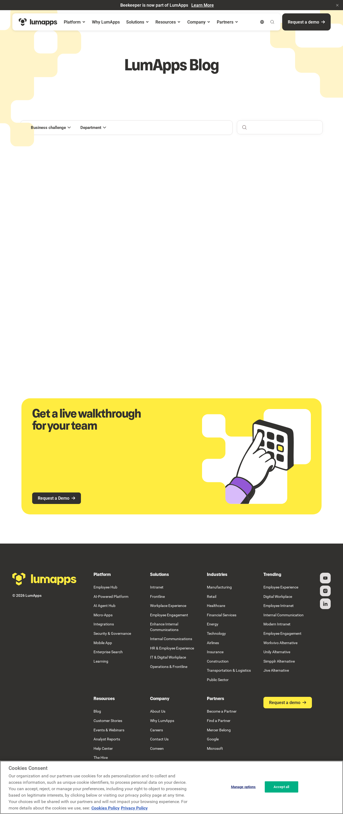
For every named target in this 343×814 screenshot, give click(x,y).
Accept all (281, 787)
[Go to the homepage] (44, 579)
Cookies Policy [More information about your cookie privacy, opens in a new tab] (105, 808)
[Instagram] (325, 591)
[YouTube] (325, 578)
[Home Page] (38, 22)
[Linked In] (325, 603)
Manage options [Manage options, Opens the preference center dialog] (243, 787)
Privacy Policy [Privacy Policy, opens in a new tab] (134, 808)
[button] (337, 5)
